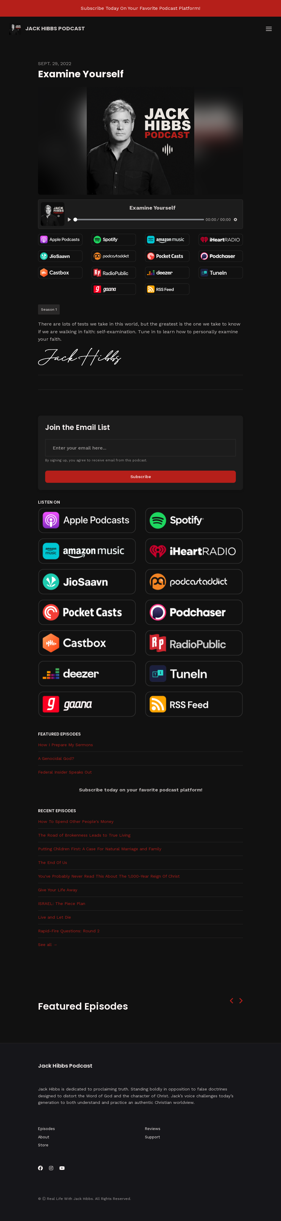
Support (152, 1137)
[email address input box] (140, 447)
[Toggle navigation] (269, 29)
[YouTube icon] (62, 1168)
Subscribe (140, 476)
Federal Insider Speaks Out (65, 772)
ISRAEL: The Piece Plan (61, 903)
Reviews (152, 1128)
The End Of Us (52, 862)
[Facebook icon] (40, 1168)
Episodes (46, 1128)
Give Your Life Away (57, 889)
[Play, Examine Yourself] (69, 219)
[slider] (138, 219)
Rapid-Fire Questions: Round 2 (69, 930)
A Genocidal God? (56, 758)
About (43, 1137)
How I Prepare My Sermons (65, 744)
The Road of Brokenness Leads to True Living (84, 835)
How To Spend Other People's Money (75, 821)
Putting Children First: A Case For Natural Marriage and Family (99, 848)
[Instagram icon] (51, 1168)
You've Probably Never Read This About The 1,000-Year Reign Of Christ (109, 876)
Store (43, 1145)
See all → (47, 944)
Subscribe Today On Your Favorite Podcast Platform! (140, 8)
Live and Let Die (54, 917)
